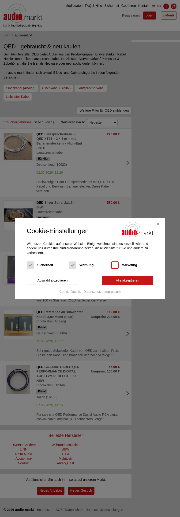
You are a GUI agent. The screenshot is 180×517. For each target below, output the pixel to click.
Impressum (112, 292)
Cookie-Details (70, 292)
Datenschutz (92, 292)
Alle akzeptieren (127, 280)
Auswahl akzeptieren (52, 280)
